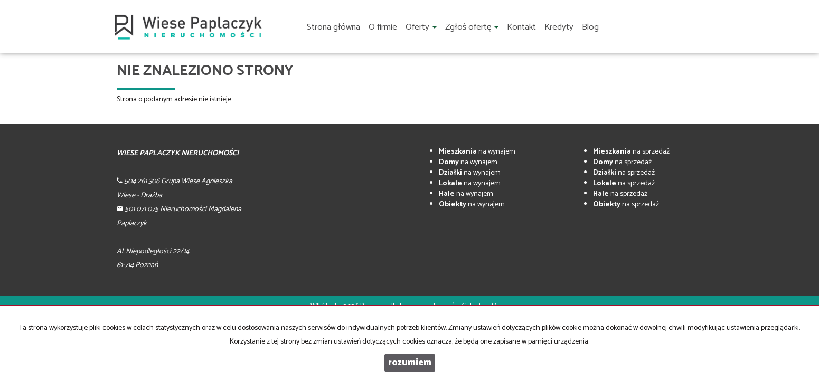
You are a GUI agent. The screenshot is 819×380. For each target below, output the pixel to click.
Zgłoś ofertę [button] (471, 27)
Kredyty (558, 27)
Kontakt (521, 27)
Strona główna (333, 27)
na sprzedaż (631, 152)
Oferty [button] (421, 27)
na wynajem (477, 152)
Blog (590, 27)
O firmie (383, 27)
